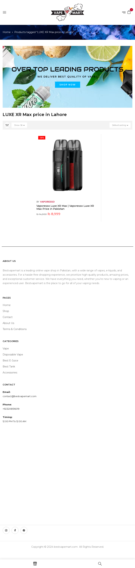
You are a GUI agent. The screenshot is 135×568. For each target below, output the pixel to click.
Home (7, 32)
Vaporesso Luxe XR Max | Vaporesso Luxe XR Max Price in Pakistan (65, 207)
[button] (129, 12)
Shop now (67, 84)
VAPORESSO (47, 201)
